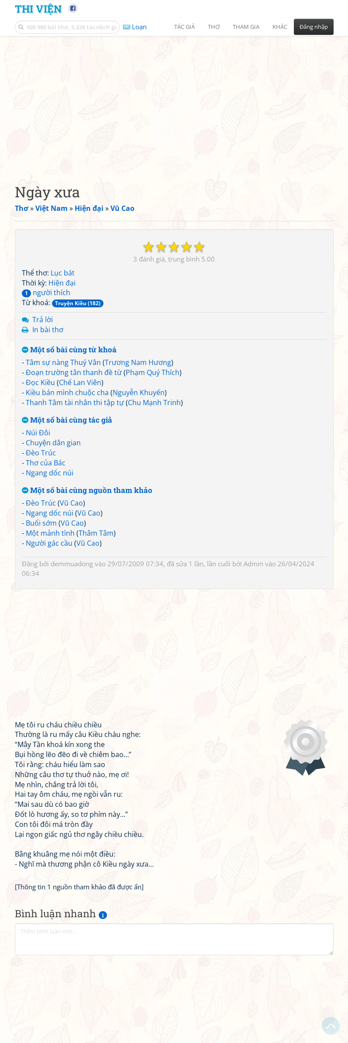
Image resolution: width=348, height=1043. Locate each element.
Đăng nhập (314, 27)
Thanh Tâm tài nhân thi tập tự (75, 402)
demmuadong (72, 563)
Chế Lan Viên (80, 382)
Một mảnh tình (50, 533)
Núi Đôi (38, 432)
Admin (253, 563)
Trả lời (42, 319)
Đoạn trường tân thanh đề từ (74, 372)
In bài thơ (47, 329)
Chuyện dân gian (53, 442)
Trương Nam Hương (138, 362)
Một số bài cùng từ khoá (69, 350)
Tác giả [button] (184, 27)
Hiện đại (62, 283)
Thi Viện (38, 8)
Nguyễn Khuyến (139, 392)
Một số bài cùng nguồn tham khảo (87, 490)
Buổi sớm (41, 523)
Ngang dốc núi (49, 473)
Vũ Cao (71, 503)
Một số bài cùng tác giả (67, 420)
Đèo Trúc (41, 453)
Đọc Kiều (40, 382)
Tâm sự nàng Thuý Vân (63, 362)
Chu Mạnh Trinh (154, 402)
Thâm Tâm (96, 533)
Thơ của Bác (45, 463)
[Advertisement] (174, 102)
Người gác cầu (49, 543)
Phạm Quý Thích (152, 372)
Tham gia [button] (246, 27)
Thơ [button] (214, 27)
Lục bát (63, 273)
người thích (46, 292)
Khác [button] (279, 27)
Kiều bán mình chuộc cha (67, 392)
